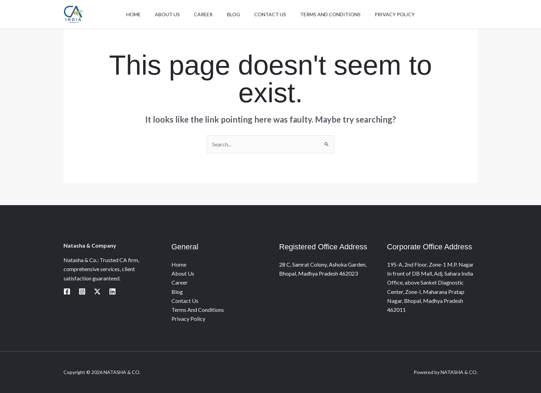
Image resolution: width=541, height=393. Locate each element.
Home (126, 17)
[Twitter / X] (97, 291)
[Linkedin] (112, 291)
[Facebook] (66, 291)
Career (201, 17)
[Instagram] (82, 291)
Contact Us (272, 17)
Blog (233, 17)
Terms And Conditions (335, 17)
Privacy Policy (402, 17)
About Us (162, 17)
